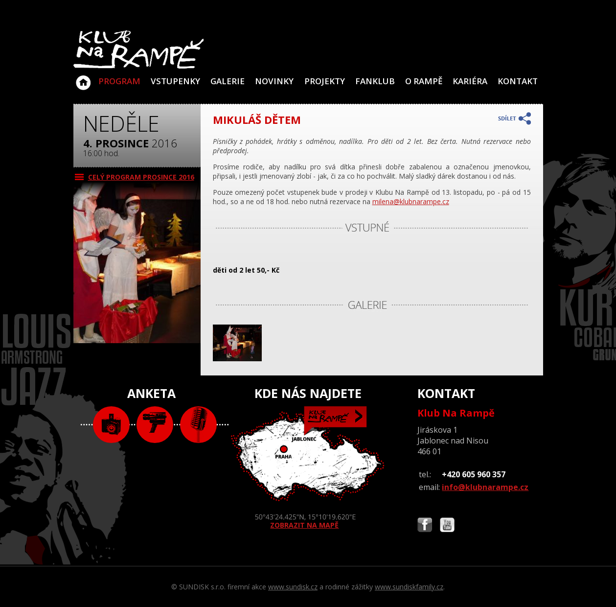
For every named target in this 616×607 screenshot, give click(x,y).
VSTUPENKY (175, 81)
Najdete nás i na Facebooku (424, 526)
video (155, 424)
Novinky (274, 81)
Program (119, 81)
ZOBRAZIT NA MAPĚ (308, 468)
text (198, 424)
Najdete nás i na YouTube (447, 526)
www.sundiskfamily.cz (409, 586)
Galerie (227, 81)
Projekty (324, 81)
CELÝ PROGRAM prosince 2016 (141, 177)
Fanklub (375, 81)
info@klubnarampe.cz (485, 487)
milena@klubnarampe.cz (410, 201)
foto (111, 424)
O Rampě (423, 81)
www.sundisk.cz (293, 586)
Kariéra (470, 81)
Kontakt (518, 81)
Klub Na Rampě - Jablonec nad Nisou (83, 78)
